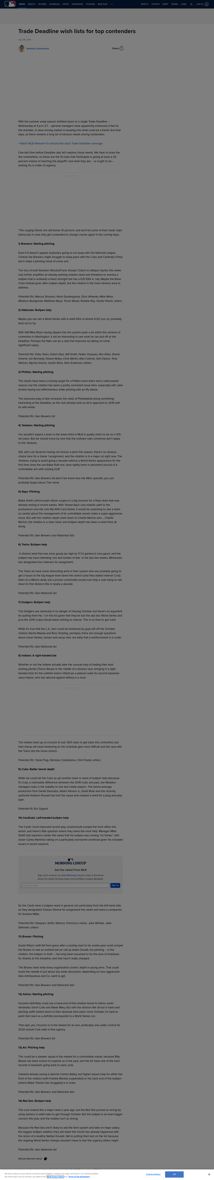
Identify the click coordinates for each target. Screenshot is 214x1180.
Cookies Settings (153, 1174)
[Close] (209, 1174)
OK (174, 1174)
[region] (107, 1174)
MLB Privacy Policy (55, 1177)
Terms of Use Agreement (79, 1177)
